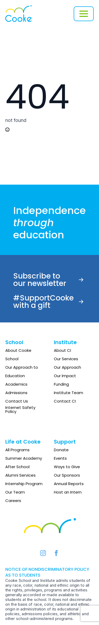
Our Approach (67, 367)
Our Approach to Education (21, 371)
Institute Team (68, 392)
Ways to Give (67, 466)
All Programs (17, 450)
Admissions (16, 392)
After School (17, 466)
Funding (61, 384)
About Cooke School (18, 355)
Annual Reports (69, 483)
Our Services (66, 359)
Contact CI (65, 401)
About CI (62, 350)
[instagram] (43, 553)
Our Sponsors (67, 475)
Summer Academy (23, 458)
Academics (16, 384)
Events (60, 458)
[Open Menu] (83, 14)
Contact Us (16, 401)
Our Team (15, 492)
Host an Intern (68, 492)
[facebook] (56, 553)
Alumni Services (20, 475)
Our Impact (65, 375)
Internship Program (24, 483)
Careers (13, 500)
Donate (61, 450)
